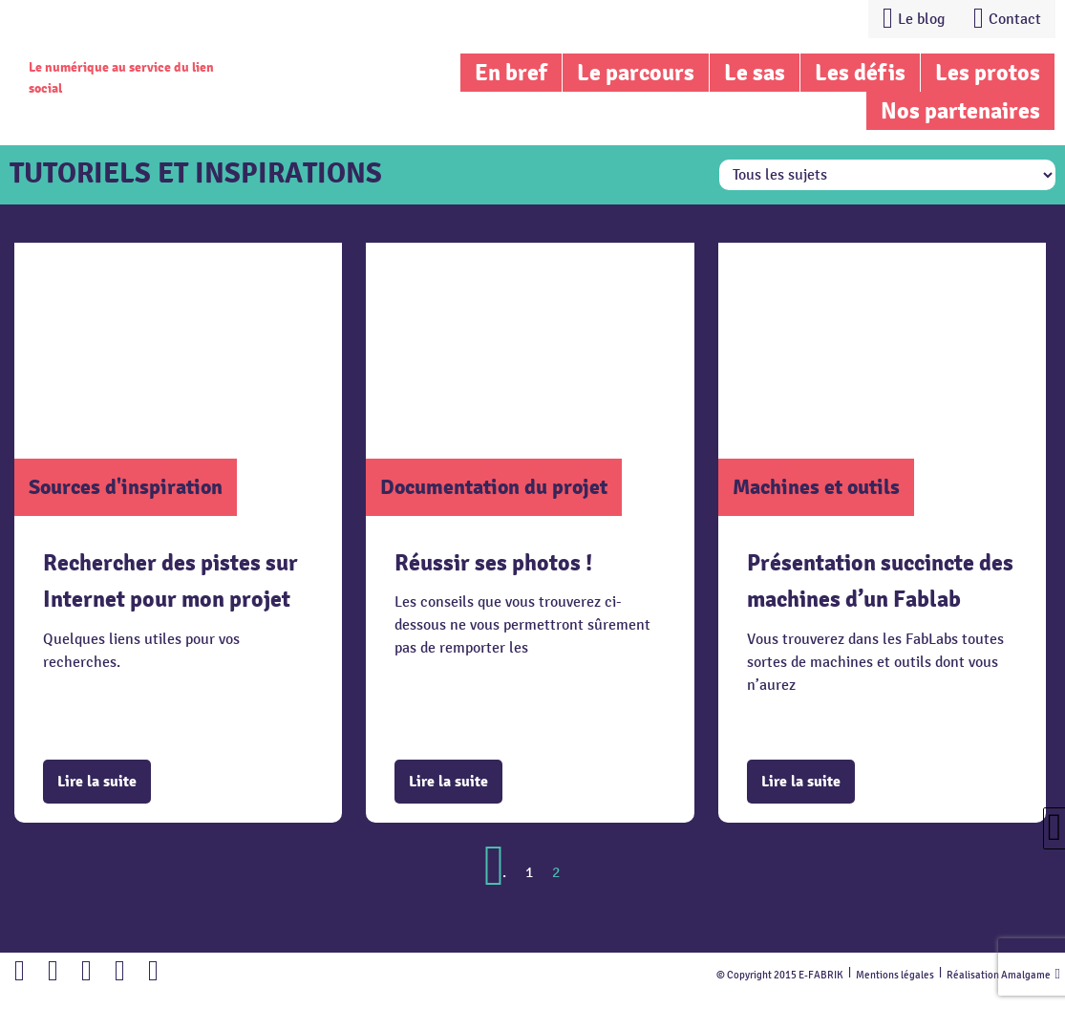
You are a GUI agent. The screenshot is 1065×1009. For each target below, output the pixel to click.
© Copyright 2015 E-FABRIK (779, 975)
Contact (1015, 19)
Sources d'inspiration (126, 487)
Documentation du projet (493, 487)
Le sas (754, 72)
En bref (511, 72)
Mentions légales (895, 975)
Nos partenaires (960, 111)
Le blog (921, 19)
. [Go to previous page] (504, 872)
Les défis (860, 72)
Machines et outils (816, 487)
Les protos (987, 72)
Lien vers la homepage (136, 33)
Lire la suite (97, 781)
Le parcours (635, 72)
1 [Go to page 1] (529, 872)
